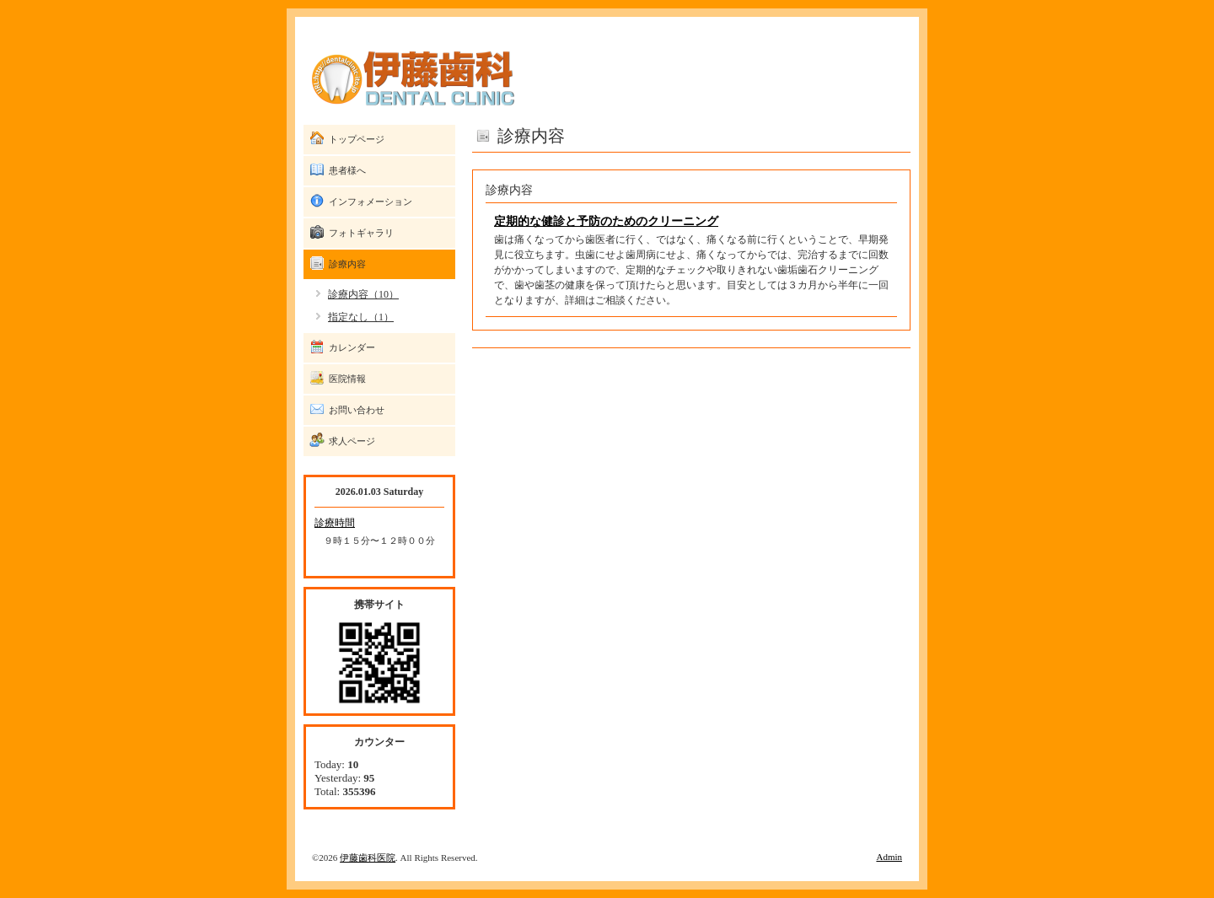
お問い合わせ (356, 410)
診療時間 (334, 523)
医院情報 (347, 379)
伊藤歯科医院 (367, 857)
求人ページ (352, 441)
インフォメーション (370, 201)
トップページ (356, 139)
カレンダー (352, 347)
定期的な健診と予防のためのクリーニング (606, 221)
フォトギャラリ (361, 233)
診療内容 (347, 264)
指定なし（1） (361, 317)
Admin (889, 857)
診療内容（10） (363, 294)
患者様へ (347, 170)
